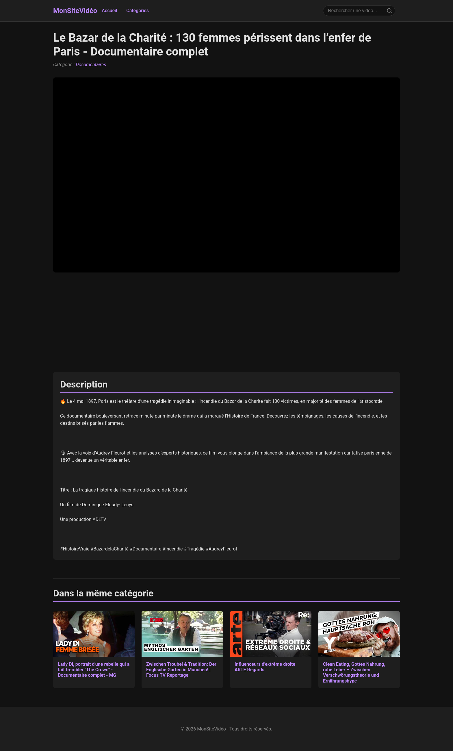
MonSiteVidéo (75, 11)
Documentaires (91, 64)
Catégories (137, 10)
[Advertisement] (226, 322)
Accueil (109, 10)
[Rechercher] (389, 10)
